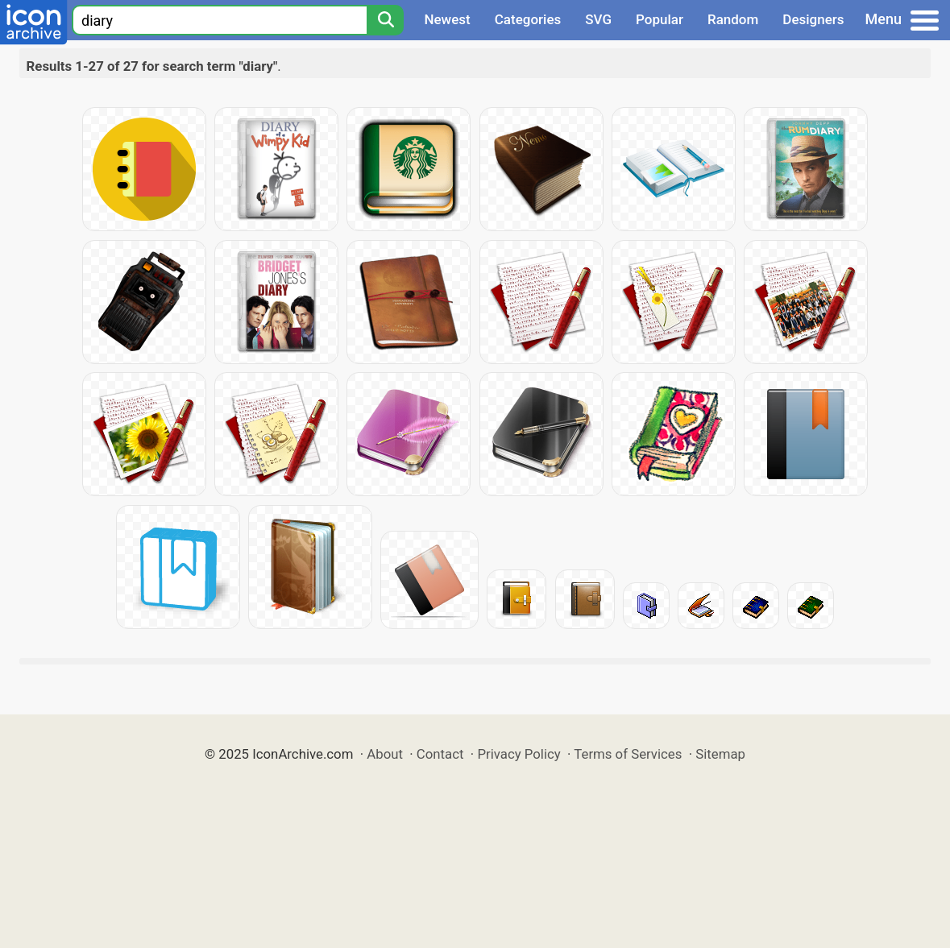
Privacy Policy (518, 754)
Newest (447, 19)
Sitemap (720, 754)
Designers (813, 19)
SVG (598, 19)
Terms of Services (628, 754)
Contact (440, 754)
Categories (528, 19)
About (385, 754)
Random (732, 19)
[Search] (385, 20)
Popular (659, 19)
